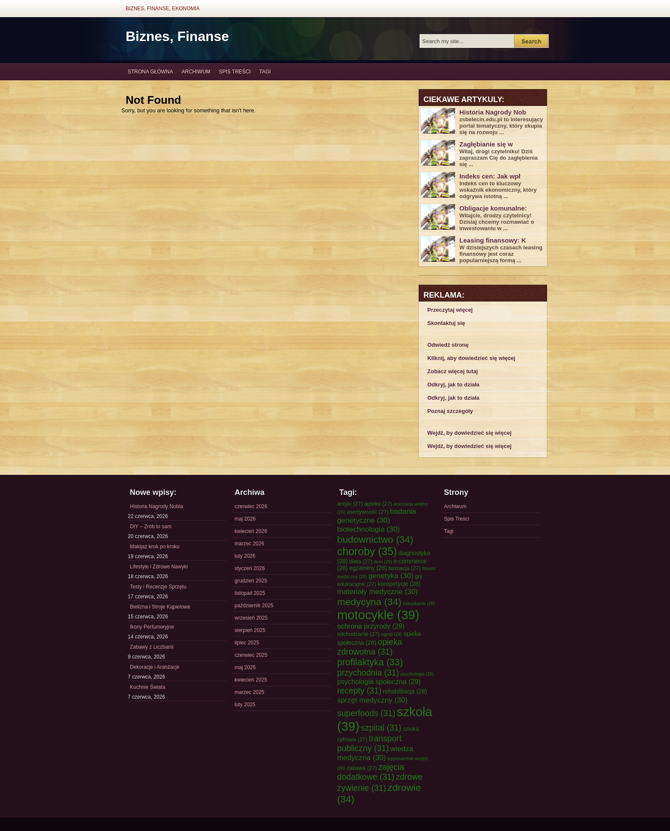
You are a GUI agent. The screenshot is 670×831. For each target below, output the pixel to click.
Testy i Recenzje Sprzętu (158, 587)
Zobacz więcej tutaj (452, 371)
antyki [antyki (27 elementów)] (350, 503)
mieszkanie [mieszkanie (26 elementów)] (419, 603)
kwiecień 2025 (251, 680)
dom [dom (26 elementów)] (383, 561)
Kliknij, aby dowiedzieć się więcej (471, 358)
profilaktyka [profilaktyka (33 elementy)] (370, 662)
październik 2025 (254, 606)
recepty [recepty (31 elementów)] (359, 690)
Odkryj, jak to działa (453, 384)
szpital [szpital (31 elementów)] (381, 727)
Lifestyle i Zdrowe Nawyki (159, 567)
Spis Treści (234, 72)
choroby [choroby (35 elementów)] (367, 551)
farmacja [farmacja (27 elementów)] (404, 568)
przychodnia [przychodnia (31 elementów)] (368, 672)
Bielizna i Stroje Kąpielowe (160, 607)
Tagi (265, 72)
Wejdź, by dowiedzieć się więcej (469, 433)
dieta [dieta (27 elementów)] (360, 561)
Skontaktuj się (446, 323)
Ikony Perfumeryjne (152, 627)
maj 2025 (245, 667)
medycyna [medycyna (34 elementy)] (369, 601)
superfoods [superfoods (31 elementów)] (366, 713)
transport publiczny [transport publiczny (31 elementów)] (369, 743)
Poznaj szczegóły (450, 411)
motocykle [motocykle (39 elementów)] (378, 615)
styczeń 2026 (250, 568)
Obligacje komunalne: (493, 208)
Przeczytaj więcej (450, 310)
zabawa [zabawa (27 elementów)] (362, 768)
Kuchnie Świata (147, 687)
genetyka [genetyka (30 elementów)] (390, 575)
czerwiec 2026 (251, 506)
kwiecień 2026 (251, 531)
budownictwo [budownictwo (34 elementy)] (375, 539)
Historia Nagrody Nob (492, 112)
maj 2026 (245, 519)
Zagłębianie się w (486, 144)
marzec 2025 (249, 692)
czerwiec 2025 (251, 655)
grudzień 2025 (251, 581)
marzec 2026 (249, 544)
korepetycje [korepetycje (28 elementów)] (399, 583)
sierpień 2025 (250, 630)
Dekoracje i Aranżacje (154, 667)
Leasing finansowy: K (492, 240)
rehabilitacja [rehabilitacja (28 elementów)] (405, 691)
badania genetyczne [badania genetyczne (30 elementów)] (376, 515)
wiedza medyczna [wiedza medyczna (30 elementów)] (375, 753)
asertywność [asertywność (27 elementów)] (367, 512)
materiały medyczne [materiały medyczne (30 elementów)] (377, 591)
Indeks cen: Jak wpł (489, 176)
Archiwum (196, 72)
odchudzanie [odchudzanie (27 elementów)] (358, 634)
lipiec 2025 (247, 643)
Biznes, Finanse (177, 36)
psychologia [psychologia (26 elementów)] (417, 673)
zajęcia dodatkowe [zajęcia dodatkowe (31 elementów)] (370, 771)
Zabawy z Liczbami (151, 647)
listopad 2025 (250, 593)
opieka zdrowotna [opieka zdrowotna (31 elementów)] (369, 646)
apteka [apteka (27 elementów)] (378, 503)
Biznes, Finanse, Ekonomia (163, 9)
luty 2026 (245, 556)
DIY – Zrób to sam (150, 527)
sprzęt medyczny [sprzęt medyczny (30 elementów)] (372, 700)
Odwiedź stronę (448, 345)
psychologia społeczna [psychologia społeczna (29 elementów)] (379, 681)
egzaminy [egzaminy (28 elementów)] (368, 568)
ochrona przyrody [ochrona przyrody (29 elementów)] (371, 626)
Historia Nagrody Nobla (156, 506)
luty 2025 (245, 705)
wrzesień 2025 (251, 618)
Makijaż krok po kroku (154, 547)
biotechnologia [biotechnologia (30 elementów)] (368, 529)
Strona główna (150, 72)
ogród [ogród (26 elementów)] (391, 634)
